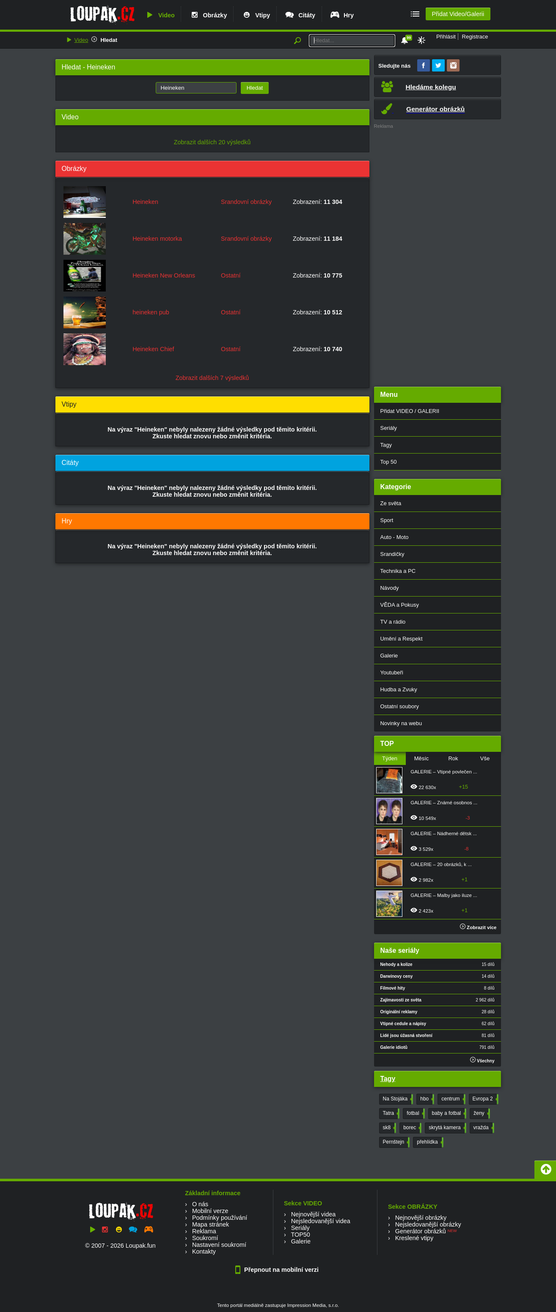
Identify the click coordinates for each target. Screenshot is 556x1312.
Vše (485, 758)
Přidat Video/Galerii (458, 14)
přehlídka (429, 1142)
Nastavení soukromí (219, 1244)
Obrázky (208, 15)
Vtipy (255, 15)
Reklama (204, 1231)
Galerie (389, 655)
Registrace (475, 36)
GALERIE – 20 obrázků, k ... (441, 864)
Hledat (108, 40)
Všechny (482, 1060)
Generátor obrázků (420, 1231)
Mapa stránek (210, 1224)
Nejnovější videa (313, 1214)
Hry (342, 15)
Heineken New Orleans (163, 275)
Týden (389, 758)
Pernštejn (395, 1142)
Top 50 (388, 462)
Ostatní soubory (399, 706)
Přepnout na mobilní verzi (278, 1269)
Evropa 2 (485, 1099)
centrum (452, 1099)
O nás (200, 1204)
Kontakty (204, 1251)
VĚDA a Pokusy (399, 605)
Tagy (386, 445)
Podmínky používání (219, 1217)
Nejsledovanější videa (320, 1221)
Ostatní (230, 275)
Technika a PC (398, 571)
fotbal (415, 1113)
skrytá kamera (446, 1128)
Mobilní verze (210, 1210)
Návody (389, 588)
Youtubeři (391, 672)
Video (159, 15)
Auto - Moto (394, 537)
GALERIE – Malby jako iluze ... (443, 895)
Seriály (388, 428)
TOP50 (300, 1234)
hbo (426, 1099)
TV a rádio (393, 622)
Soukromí (205, 1238)
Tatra (390, 1113)
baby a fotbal (448, 1113)
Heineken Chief (153, 349)
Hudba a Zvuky (398, 689)
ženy (480, 1113)
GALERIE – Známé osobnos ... (443, 802)
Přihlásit (446, 36)
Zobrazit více (478, 927)
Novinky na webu (401, 723)
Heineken (145, 201)
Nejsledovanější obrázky (428, 1224)
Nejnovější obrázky (421, 1217)
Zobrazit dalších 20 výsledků (212, 142)
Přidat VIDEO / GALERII (410, 411)
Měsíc (421, 758)
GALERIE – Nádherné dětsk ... (443, 833)
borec (411, 1128)
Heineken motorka (157, 238)
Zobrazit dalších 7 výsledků (212, 377)
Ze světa (391, 503)
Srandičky (392, 554)
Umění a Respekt (401, 638)
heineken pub (150, 312)
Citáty (299, 15)
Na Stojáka (397, 1099)
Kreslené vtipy (414, 1238)
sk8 (389, 1128)
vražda (483, 1128)
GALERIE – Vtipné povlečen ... (443, 771)
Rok (453, 758)
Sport (387, 520)
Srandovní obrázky (246, 201)
